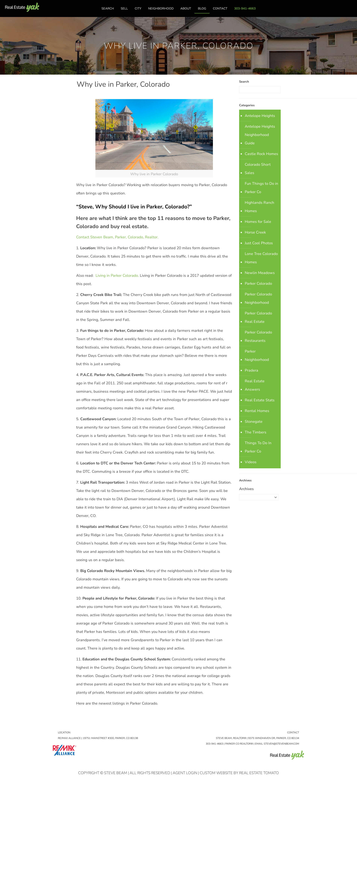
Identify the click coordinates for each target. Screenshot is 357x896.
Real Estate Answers (255, 385)
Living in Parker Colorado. (117, 275)
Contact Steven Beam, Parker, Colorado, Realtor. (117, 237)
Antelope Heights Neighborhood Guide (260, 135)
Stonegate (253, 421)
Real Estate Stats (260, 400)
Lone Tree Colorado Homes (261, 258)
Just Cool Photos (259, 243)
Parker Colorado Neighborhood (258, 298)
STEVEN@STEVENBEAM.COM (281, 743)
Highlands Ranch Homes (259, 207)
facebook (337, 10)
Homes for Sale (258, 221)
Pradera (251, 370)
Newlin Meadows (260, 272)
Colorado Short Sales (258, 168)
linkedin (343, 10)
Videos (251, 462)
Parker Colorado (258, 283)
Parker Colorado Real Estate (258, 317)
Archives (246, 488)
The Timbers (255, 432)
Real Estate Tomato (259, 772)
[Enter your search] (260, 89)
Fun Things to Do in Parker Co (261, 187)
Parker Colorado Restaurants (258, 336)
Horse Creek (255, 232)
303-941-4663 (214, 743)
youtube (350, 10)
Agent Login (185, 772)
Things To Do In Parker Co (258, 447)
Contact (293, 732)
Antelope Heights (260, 115)
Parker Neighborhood (257, 355)
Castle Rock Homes (261, 153)
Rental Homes (257, 410)
